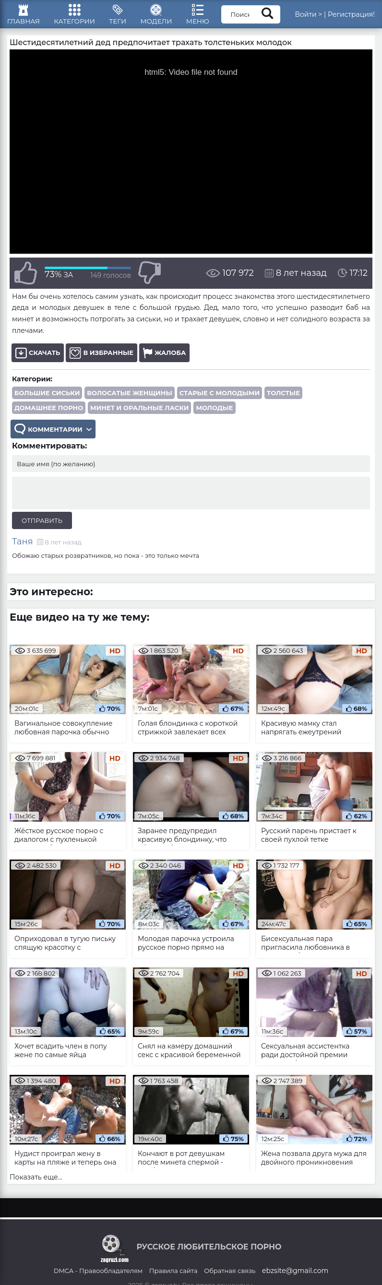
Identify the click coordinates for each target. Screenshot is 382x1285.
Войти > (319, 16)
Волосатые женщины (129, 398)
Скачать (37, 358)
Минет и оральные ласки (139, 413)
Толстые (283, 398)
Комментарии (53, 435)
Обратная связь (229, 1277)
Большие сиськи (47, 398)
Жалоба (164, 358)
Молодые (214, 413)
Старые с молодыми (219, 398)
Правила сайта (173, 1277)
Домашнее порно (48, 413)
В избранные (101, 358)
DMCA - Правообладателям (98, 1277)
